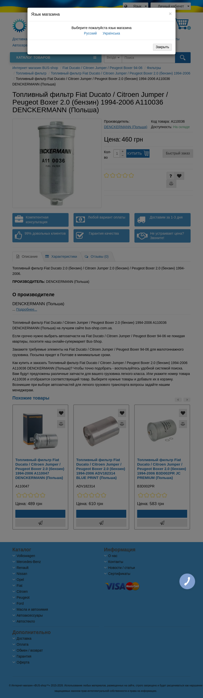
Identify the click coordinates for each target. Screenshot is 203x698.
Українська (111, 33)
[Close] (170, 13)
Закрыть (162, 47)
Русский (90, 33)
